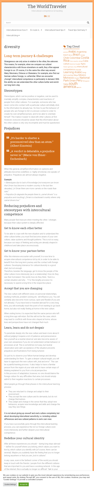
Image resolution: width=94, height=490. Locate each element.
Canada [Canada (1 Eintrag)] (82, 55)
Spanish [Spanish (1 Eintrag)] (78, 87)
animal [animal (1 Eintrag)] (65, 52)
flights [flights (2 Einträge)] (83, 64)
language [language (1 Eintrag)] (78, 70)
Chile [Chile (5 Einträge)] (66, 57)
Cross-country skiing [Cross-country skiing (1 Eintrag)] (76, 61)
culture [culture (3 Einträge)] (66, 64)
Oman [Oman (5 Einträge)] (72, 80)
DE (49, 16)
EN (45, 16)
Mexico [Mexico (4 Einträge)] (82, 75)
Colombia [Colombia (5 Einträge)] (75, 57)
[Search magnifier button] (88, 22)
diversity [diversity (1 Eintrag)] (72, 64)
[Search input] (46, 22)
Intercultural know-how (16, 30)
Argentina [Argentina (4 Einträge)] (81, 51)
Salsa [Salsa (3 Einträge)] (65, 84)
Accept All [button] (23, 484)
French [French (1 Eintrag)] (65, 67)
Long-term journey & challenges (28, 56)
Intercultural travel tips (54, 30)
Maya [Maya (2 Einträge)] (76, 75)
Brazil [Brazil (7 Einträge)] (76, 54)
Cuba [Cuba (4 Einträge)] (85, 60)
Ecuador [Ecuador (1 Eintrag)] (78, 64)
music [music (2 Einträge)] (76, 78)
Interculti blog (12, 35)
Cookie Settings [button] (10, 484)
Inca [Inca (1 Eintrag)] (75, 67)
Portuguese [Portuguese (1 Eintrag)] (86, 81)
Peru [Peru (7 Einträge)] (79, 80)
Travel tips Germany (76, 30)
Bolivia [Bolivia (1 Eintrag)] (70, 55)
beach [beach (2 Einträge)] (65, 55)
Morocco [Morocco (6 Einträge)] (68, 77)
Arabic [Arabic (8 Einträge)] (72, 51)
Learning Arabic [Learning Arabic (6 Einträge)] (72, 72)
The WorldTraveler (46, 6)
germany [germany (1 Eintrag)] (70, 67)
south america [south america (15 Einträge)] (70, 85)
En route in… (35, 30)
